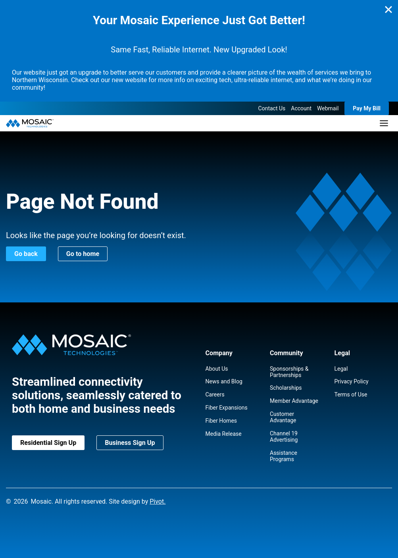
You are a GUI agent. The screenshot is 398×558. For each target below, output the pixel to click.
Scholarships (286, 388)
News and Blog (224, 381)
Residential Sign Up (48, 442)
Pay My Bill (367, 108)
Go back (26, 254)
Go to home (82, 254)
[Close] (388, 9)
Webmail (327, 108)
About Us (217, 369)
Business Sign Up (130, 442)
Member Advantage (294, 401)
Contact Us (272, 108)
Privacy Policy (352, 381)
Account (301, 108)
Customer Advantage (283, 417)
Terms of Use (351, 394)
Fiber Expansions (227, 407)
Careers (215, 394)
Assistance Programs (283, 456)
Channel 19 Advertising (284, 436)
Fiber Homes (221, 421)
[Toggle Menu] (384, 123)
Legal (341, 369)
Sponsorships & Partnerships (289, 372)
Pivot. (157, 501)
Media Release (224, 434)
